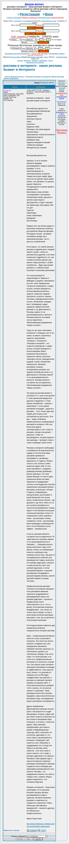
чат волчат (17, 21)
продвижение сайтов (56, 53)
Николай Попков (44, 17)
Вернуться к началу (11, 830)
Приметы (35, 60)
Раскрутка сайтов (47, 83)
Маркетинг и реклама (35, 57)
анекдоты (60, 83)
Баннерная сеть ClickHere (35, 62)
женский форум (62, 89)
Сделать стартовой (14, 17)
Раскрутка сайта (14, 57)
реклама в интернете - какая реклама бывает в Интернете (32, 67)
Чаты (46, 57)
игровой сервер (61, 57)
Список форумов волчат (14, 77)
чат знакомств (28, 21)
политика (61, 84)
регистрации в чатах (48, 21)
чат (64, 103)
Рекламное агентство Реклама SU (17, 53)
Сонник (20, 60)
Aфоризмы (43, 60)
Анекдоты (27, 60)
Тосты (50, 60)
